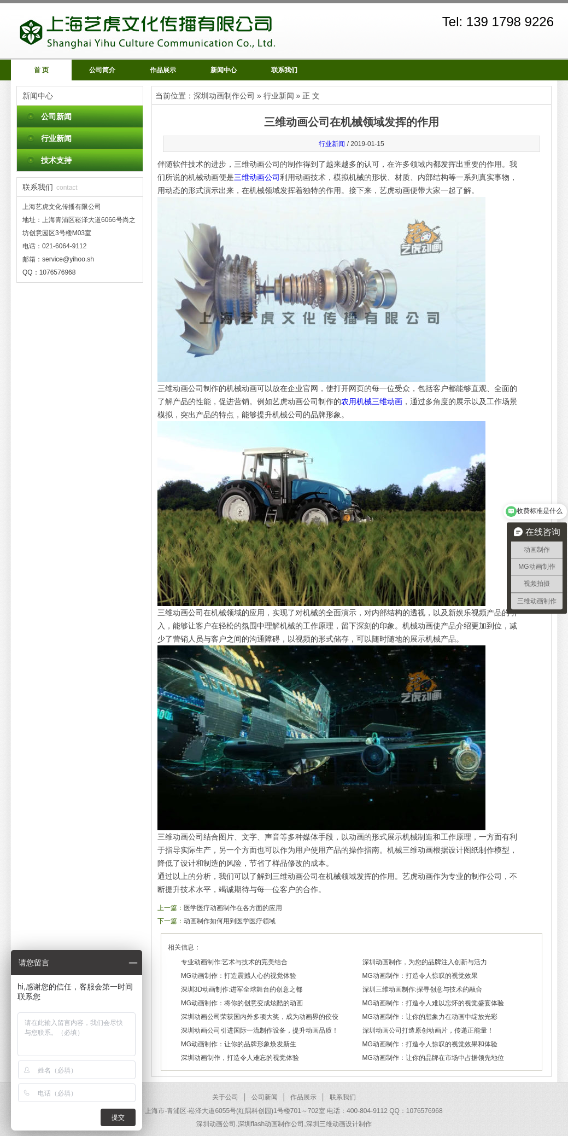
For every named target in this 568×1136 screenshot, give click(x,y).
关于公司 (225, 1097)
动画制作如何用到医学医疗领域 (230, 921)
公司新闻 (56, 116)
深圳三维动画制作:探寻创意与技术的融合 (422, 989)
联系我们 (284, 70)
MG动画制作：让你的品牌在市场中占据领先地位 (433, 1058)
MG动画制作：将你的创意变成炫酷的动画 (242, 1003)
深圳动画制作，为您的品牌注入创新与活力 (424, 962)
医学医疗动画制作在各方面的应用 (233, 908)
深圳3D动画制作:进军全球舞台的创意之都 (242, 989)
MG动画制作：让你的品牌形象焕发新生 (238, 1044)
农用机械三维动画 (371, 401)
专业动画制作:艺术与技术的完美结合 (234, 962)
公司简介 (102, 70)
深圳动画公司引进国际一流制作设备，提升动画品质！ (259, 1030)
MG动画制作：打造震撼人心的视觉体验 (238, 976)
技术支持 (56, 160)
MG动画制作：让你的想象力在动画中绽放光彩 (429, 1017)
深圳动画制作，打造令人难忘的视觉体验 (240, 1058)
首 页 (41, 70)
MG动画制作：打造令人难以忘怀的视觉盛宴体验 (433, 1003)
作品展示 (163, 70)
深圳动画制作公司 (224, 95)
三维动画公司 (257, 177)
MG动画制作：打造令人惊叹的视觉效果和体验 (429, 1044)
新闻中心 (223, 70)
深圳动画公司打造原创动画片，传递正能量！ (428, 1030)
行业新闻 (56, 138)
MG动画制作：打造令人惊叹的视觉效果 (420, 976)
